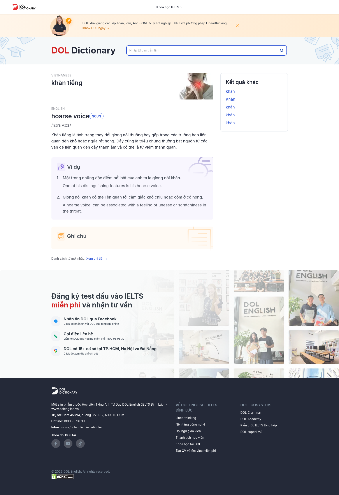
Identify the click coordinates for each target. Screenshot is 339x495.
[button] (132, 125)
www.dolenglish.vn (65, 409)
